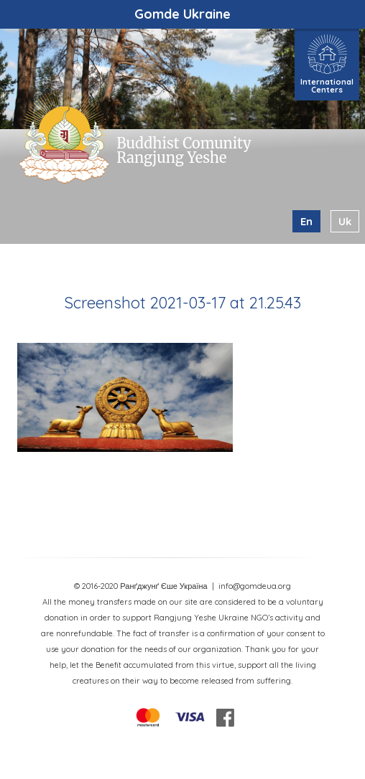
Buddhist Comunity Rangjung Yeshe (183, 150)
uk (344, 221)
